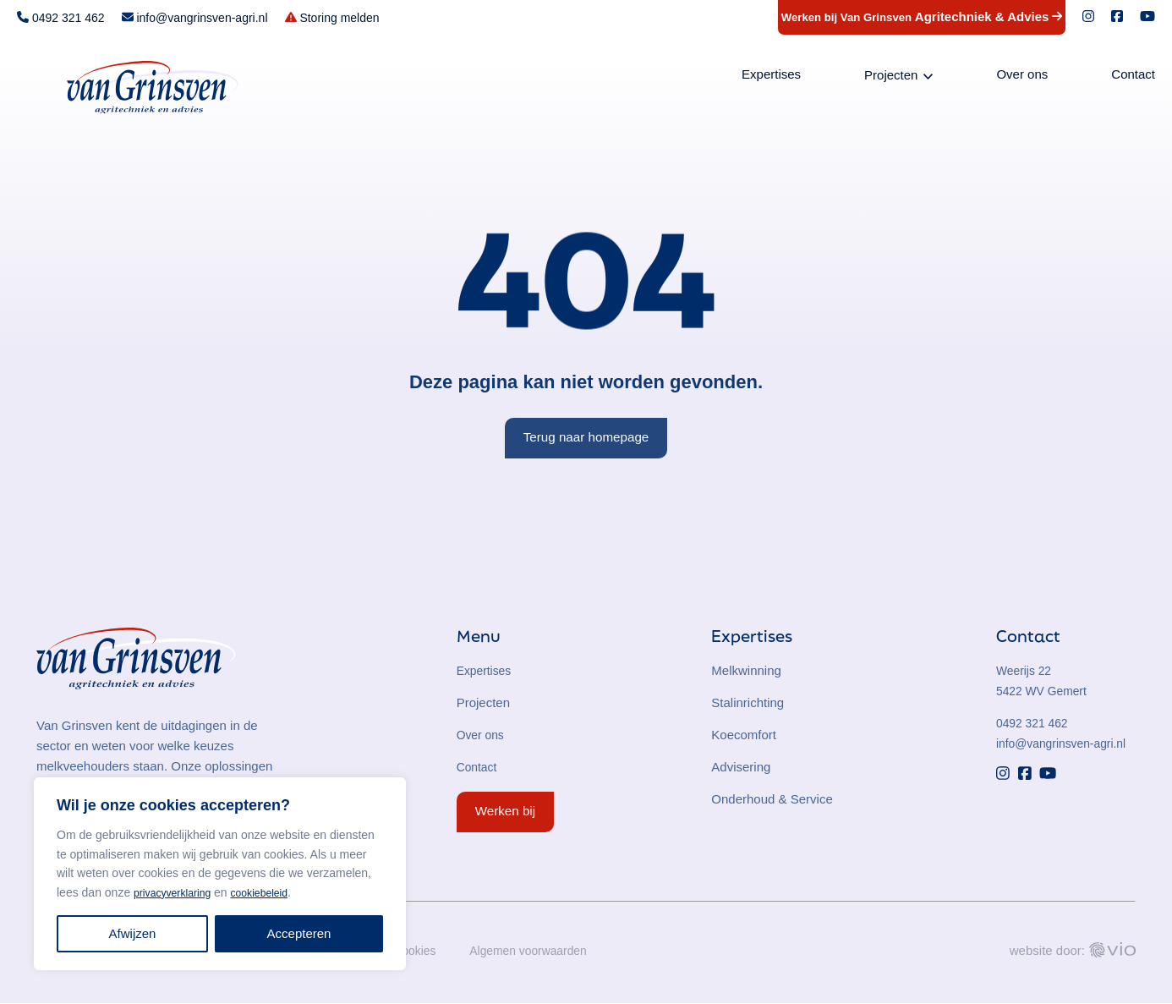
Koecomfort (743, 734)
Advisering (740, 767)
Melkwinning (746, 670)
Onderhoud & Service (771, 799)
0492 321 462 (1035, 723)
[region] (220, 873)
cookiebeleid (275, 892)
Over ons (1022, 76)
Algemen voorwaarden (539, 951)
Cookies (419, 951)
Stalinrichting (747, 702)
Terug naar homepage (586, 437)
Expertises (771, 76)
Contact (1133, 76)
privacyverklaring (178, 892)
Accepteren (299, 933)
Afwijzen (132, 933)
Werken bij (505, 811)
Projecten (890, 77)
